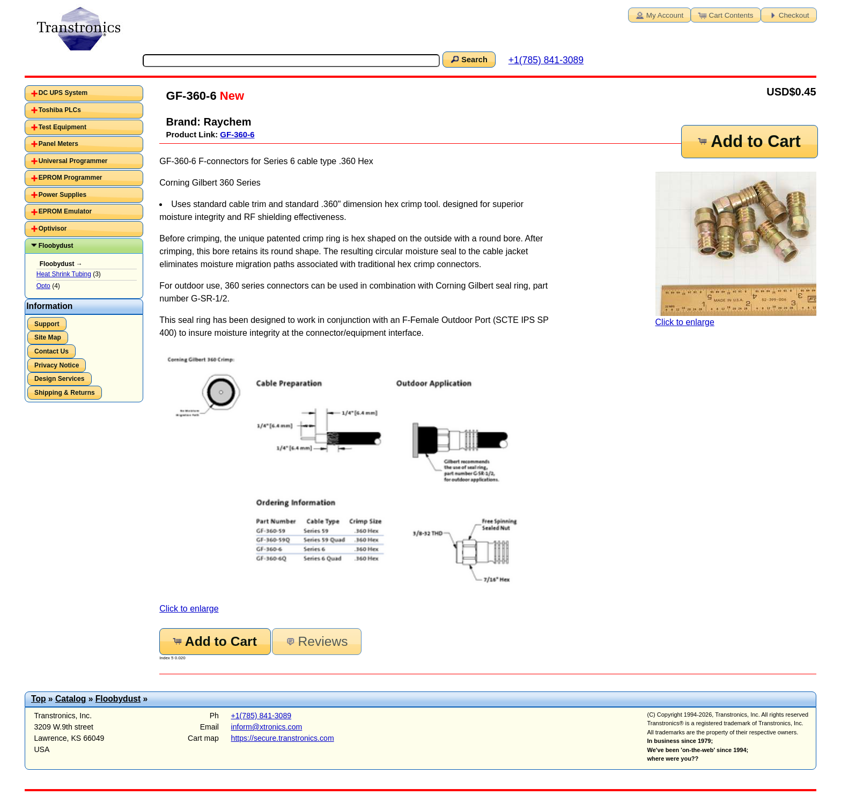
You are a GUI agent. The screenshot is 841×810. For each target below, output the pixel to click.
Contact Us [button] (51, 351)
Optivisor (53, 228)
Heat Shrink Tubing (63, 274)
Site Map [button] (47, 337)
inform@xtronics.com (267, 727)
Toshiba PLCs (60, 110)
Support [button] (46, 324)
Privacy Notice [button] (56, 365)
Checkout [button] (787, 14)
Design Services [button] (59, 378)
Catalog (70, 698)
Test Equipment (62, 127)
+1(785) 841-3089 (546, 60)
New (230, 95)
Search (468, 59)
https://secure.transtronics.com (282, 738)
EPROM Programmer (70, 177)
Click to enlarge (735, 249)
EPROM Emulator (65, 211)
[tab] (84, 93)
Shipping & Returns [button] (64, 392)
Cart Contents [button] (725, 14)
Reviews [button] (316, 641)
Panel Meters (58, 144)
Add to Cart (749, 141)
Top (38, 698)
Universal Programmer (73, 161)
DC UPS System (63, 93)
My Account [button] (658, 14)
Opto (43, 286)
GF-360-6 (237, 134)
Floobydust (56, 245)
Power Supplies (62, 194)
